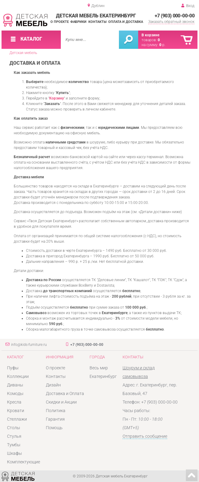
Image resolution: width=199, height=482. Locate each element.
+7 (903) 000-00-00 (174, 16)
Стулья (14, 436)
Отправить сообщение (145, 436)
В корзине (150, 35)
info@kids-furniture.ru (29, 344)
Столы (13, 427)
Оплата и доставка (125, 22)
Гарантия (55, 419)
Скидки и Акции (61, 402)
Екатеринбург (103, 376)
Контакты (97, 22)
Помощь (54, 427)
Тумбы (13, 444)
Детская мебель (23, 53)
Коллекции (18, 376)
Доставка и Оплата (65, 393)
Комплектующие (23, 461)
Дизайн (53, 384)
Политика (55, 410)
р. (162, 45)
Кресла (14, 402)
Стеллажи (17, 419)
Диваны (15, 384)
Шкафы (14, 453)
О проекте (59, 22)
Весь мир (99, 367)
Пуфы (13, 367)
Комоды (15, 393)
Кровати (15, 410)
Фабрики (78, 22)
